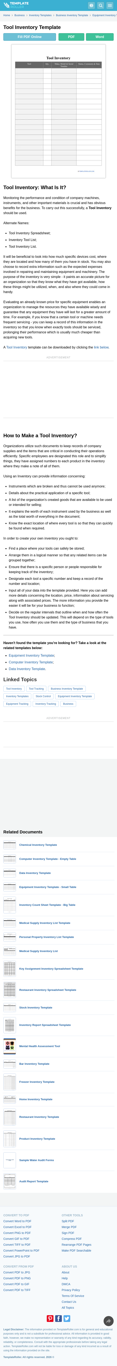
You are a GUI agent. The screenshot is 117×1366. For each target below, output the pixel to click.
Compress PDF (72, 1238)
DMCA (66, 1284)
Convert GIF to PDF (16, 1238)
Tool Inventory (16, 347)
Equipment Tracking (17, 703)
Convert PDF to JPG (16, 1272)
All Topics (68, 1307)
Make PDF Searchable (76, 1250)
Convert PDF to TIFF (17, 1290)
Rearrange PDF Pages (76, 1244)
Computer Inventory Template (31, 662)
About (65, 1272)
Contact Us (69, 1301)
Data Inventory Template (27, 669)
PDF (71, 37)
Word (100, 37)
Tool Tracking (36, 688)
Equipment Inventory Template (31, 655)
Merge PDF (69, 1227)
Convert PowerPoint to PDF (21, 1250)
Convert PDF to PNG (17, 1278)
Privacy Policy (71, 1290)
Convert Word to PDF (17, 1221)
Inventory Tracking (45, 703)
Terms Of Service (73, 1296)
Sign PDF (68, 1233)
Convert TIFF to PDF (17, 1244)
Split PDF (68, 1221)
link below (101, 347)
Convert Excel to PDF (17, 1227)
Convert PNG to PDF (17, 1233)
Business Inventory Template (67, 688)
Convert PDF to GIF (16, 1284)
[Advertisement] (58, 389)
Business (68, 703)
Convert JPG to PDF (16, 1256)
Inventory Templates (17, 696)
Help (65, 1278)
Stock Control (43, 696)
